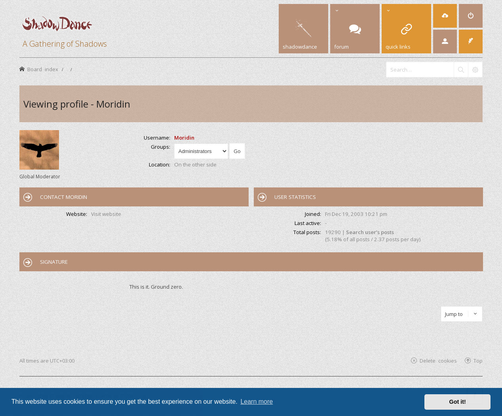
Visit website (106, 213)
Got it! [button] (457, 402)
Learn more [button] (256, 401)
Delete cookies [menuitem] (438, 360)
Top (478, 360)
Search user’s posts (370, 232)
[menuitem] (445, 16)
